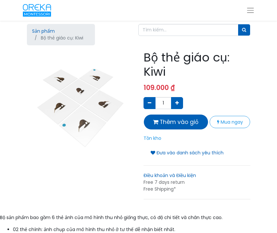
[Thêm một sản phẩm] (177, 103)
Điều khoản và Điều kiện (170, 175)
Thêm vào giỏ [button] (176, 122)
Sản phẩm (43, 31)
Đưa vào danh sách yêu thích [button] (187, 153)
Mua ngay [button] (230, 122)
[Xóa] (150, 103)
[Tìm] (244, 30)
